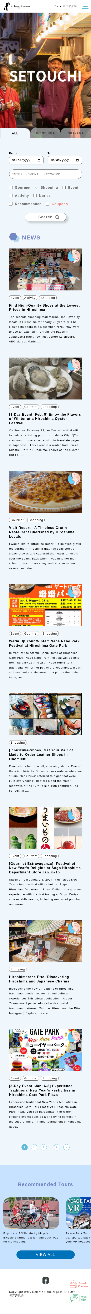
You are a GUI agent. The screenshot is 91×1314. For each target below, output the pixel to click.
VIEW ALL (45, 1255)
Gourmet (30, 407)
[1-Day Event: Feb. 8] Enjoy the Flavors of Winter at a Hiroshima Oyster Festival (45, 419)
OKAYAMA (76, 133)
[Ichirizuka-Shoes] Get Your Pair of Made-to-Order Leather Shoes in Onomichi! (41, 754)
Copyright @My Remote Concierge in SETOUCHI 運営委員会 (44, 1293)
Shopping (48, 297)
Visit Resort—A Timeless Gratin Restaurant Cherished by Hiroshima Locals (42, 532)
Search (45, 216)
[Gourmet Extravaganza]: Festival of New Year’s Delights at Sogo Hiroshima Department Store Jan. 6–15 (45, 868)
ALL (15, 133)
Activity (30, 297)
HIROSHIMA (45, 133)
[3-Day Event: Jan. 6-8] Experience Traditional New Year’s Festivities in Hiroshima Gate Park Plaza (42, 1090)
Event (15, 297)
